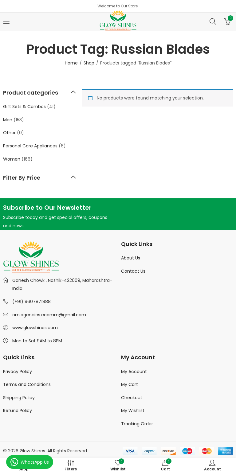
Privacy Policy (17, 371)
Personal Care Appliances (30, 146)
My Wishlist (132, 410)
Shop (89, 63)
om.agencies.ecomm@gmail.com (49, 315)
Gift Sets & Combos (24, 106)
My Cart (129, 384)
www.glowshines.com (35, 328)
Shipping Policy (19, 398)
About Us (130, 258)
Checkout (131, 398)
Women (11, 159)
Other (9, 133)
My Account (134, 371)
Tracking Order (137, 424)
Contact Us (133, 271)
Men (7, 120)
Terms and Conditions (27, 384)
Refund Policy (17, 410)
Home (71, 63)
